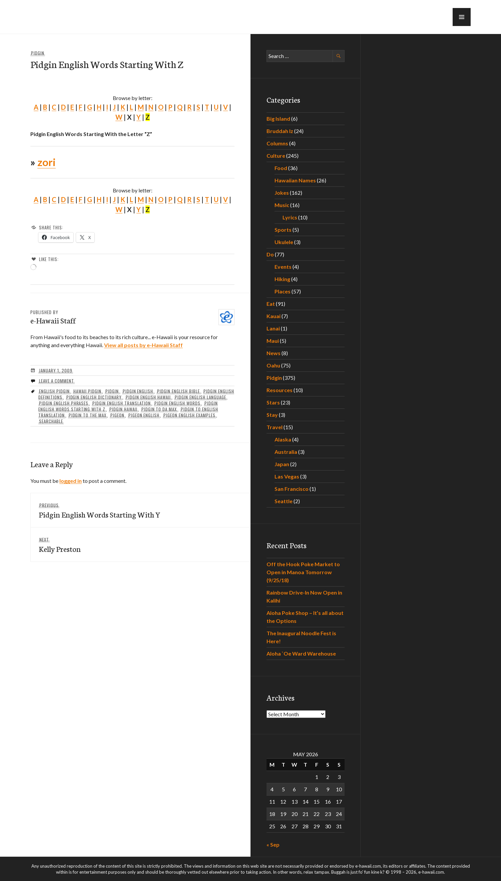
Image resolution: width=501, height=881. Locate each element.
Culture (276, 155)
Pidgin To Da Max (159, 409)
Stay (272, 414)
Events (283, 266)
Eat (271, 303)
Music (282, 205)
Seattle (284, 501)
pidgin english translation (121, 403)
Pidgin (37, 53)
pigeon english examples (189, 415)
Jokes (282, 192)
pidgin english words (177, 403)
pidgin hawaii (123, 409)
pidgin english (138, 391)
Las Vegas (287, 476)
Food (281, 168)
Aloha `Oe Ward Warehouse (301, 653)
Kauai (274, 316)
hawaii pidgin (87, 391)
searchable (51, 421)
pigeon (117, 415)
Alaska (283, 439)
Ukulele (284, 242)
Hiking (282, 279)
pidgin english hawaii (148, 397)
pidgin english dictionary (94, 397)
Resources (280, 390)
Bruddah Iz (280, 131)
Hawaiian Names (295, 180)
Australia (286, 452)
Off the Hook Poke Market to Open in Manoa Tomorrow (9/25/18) (303, 572)
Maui (273, 340)
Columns (277, 143)
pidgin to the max (88, 415)
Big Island (278, 118)
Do (270, 254)
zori (46, 162)
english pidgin (54, 391)
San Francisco (292, 489)
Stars (273, 402)
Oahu (273, 365)
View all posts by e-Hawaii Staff (143, 345)
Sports (283, 229)
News (274, 353)
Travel (275, 427)
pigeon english (144, 415)
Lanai (273, 328)
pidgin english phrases (63, 403)
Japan (282, 464)
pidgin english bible (178, 391)
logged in (70, 481)
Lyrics (290, 217)
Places (283, 291)
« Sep (273, 844)
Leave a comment (56, 380)
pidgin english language (200, 397)
